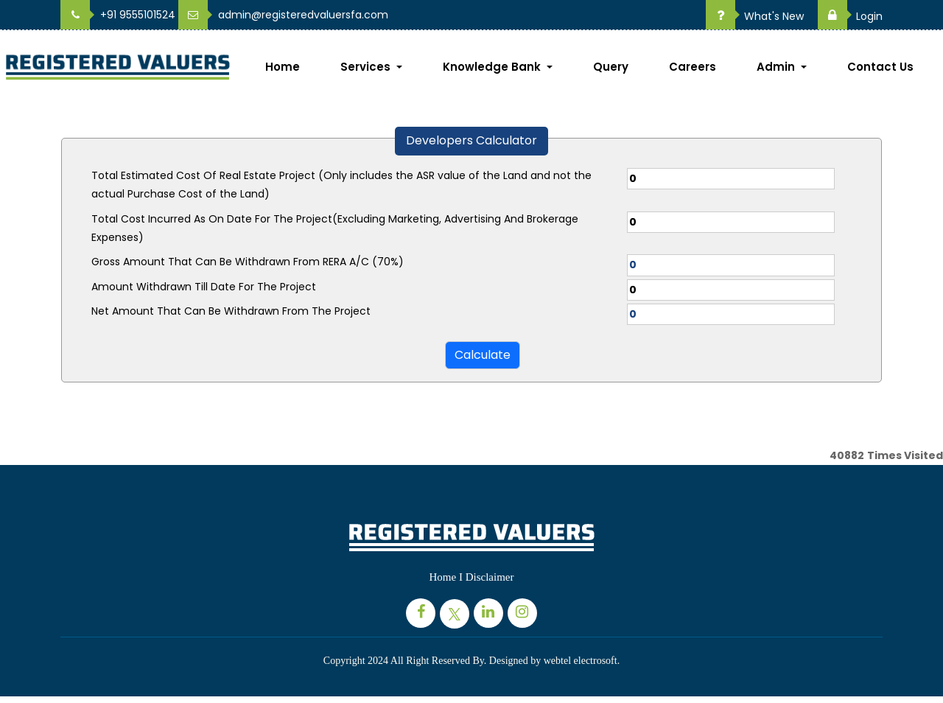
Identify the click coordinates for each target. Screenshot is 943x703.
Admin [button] (777, 66)
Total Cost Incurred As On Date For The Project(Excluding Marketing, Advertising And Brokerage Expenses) (334, 228)
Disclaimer (490, 577)
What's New (755, 16)
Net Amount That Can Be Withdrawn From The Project (231, 311)
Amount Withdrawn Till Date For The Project (203, 286)
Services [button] (366, 66)
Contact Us (880, 66)
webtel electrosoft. (582, 660)
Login (850, 16)
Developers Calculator (471, 140)
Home (282, 66)
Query (610, 66)
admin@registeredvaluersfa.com (283, 14)
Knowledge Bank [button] (493, 66)
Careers (692, 66)
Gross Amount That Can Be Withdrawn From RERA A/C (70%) (247, 261)
